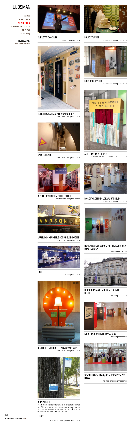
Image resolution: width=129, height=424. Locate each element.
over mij (25, 33)
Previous (74, 8)
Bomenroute (44, 402)
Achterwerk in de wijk (96, 154)
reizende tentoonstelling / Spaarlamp (57, 348)
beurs (63, 40)
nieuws (67, 420)
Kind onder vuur (93, 81)
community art (20, 26)
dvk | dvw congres (47, 37)
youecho (24, 418)
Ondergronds (45, 155)
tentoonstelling (110, 40)
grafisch (24, 19)
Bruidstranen (92, 37)
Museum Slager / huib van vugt (101, 334)
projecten (24, 23)
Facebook (6, 415)
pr (69, 40)
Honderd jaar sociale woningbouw (56, 113)
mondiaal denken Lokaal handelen (102, 198)
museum (113, 251)
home (27, 16)
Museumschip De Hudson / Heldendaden (58, 237)
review (26, 30)
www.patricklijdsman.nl (22, 43)
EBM (40, 272)
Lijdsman (21, 7)
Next (77, 8)
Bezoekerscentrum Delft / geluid (55, 196)
